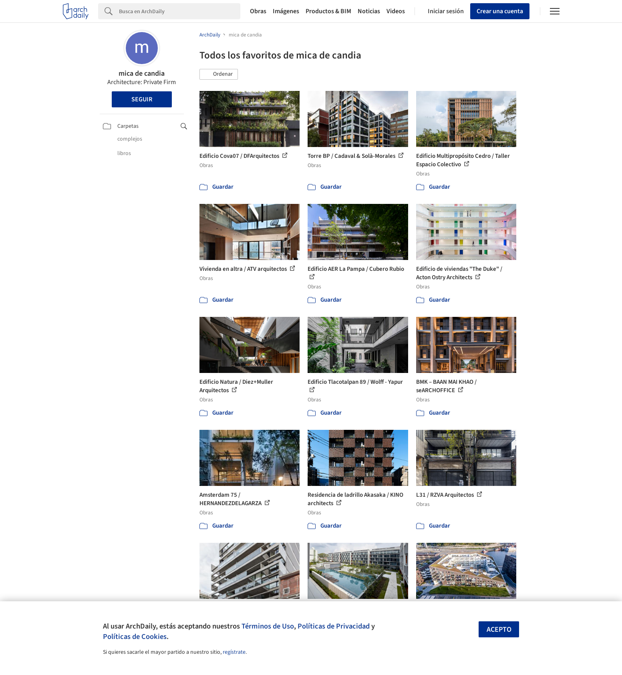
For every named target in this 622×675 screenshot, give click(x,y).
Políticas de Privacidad (334, 626)
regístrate (234, 652)
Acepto (499, 630)
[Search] (179, 11)
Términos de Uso (268, 626)
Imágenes (286, 11)
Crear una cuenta (500, 11)
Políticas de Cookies (135, 636)
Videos (395, 11)
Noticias (369, 11)
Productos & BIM (328, 11)
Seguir (141, 99)
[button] (218, 74)
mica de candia (142, 74)
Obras (258, 11)
